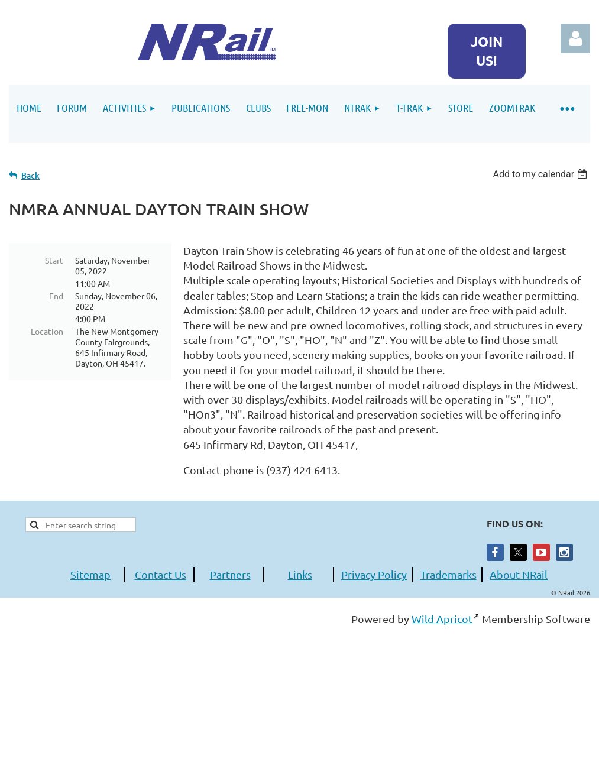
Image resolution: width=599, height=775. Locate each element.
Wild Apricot (442, 618)
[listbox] (541, 174)
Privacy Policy (374, 574)
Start (54, 260)
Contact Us (160, 574)
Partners (230, 574)
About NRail (519, 574)
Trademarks (448, 574)
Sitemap (90, 574)
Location (47, 331)
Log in (575, 38)
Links (300, 574)
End (56, 295)
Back (30, 175)
